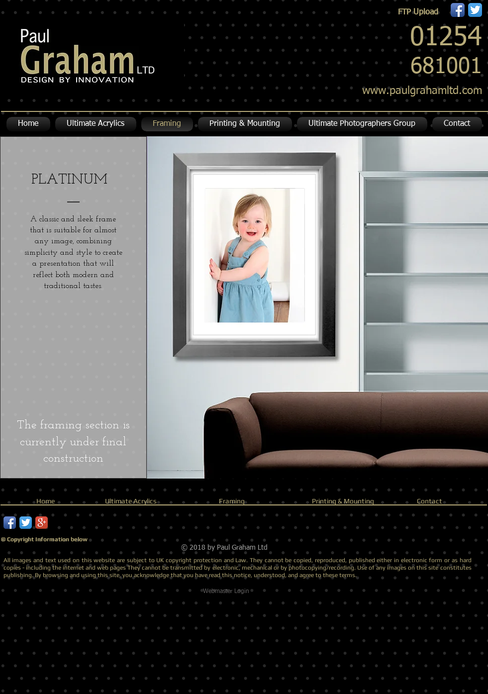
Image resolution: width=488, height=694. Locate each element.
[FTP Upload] (418, 12)
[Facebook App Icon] (458, 10)
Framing (232, 501)
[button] (244, 124)
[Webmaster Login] (226, 591)
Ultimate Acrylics (131, 501)
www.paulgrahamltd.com (422, 91)
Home (45, 501)
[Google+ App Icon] (41, 522)
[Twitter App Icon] (475, 10)
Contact (429, 501)
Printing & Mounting (343, 501)
